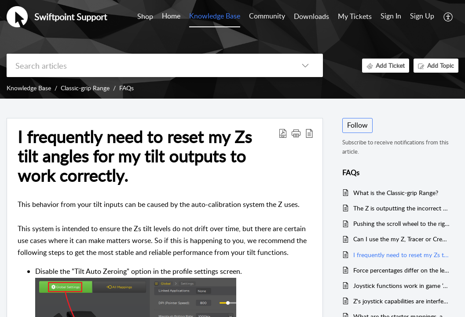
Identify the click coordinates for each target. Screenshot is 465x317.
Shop (145, 16)
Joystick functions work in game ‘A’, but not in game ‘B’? (401, 285)
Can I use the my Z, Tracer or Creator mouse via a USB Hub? (401, 239)
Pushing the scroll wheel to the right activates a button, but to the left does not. (401, 223)
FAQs (126, 88)
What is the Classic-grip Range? (395, 192)
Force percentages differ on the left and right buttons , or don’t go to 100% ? (401, 270)
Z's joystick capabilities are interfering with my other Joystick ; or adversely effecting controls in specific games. (401, 301)
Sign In (391, 16)
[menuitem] (391, 16)
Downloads (311, 16)
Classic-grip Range (85, 88)
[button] (448, 17)
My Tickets (355, 16)
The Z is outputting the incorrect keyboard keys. (401, 208)
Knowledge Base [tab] (214, 16)
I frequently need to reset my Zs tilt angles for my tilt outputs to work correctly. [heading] (135, 156)
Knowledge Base (29, 88)
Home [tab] (171, 16)
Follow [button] (357, 125)
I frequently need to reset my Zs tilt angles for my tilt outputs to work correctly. (401, 255)
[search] (147, 65)
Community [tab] (267, 16)
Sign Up (422, 16)
